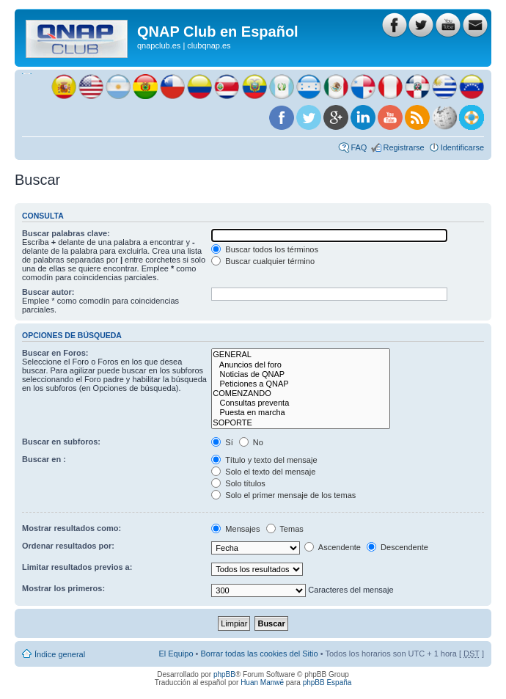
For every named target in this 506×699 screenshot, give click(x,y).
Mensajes (235, 528)
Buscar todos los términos (264, 249)
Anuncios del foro (301, 365)
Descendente (397, 547)
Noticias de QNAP (301, 374)
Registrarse (403, 147)
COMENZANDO (301, 393)
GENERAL (301, 354)
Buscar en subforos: (61, 441)
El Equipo (175, 653)
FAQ (359, 147)
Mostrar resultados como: (71, 528)
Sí (221, 442)
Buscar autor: (48, 292)
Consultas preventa (301, 403)
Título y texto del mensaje (264, 459)
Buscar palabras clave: (66, 233)
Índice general (59, 654)
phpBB (224, 674)
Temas (285, 528)
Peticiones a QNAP (301, 384)
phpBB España (327, 682)
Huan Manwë (262, 682)
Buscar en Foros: (55, 352)
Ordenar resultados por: (68, 545)
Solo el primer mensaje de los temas (283, 495)
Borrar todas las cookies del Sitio (259, 653)
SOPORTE (301, 423)
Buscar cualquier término (263, 261)
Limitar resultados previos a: (77, 567)
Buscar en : (44, 459)
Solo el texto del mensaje (263, 471)
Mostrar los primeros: (63, 588)
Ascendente (332, 547)
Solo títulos (238, 483)
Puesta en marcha (301, 412)
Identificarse (462, 147)
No (251, 442)
